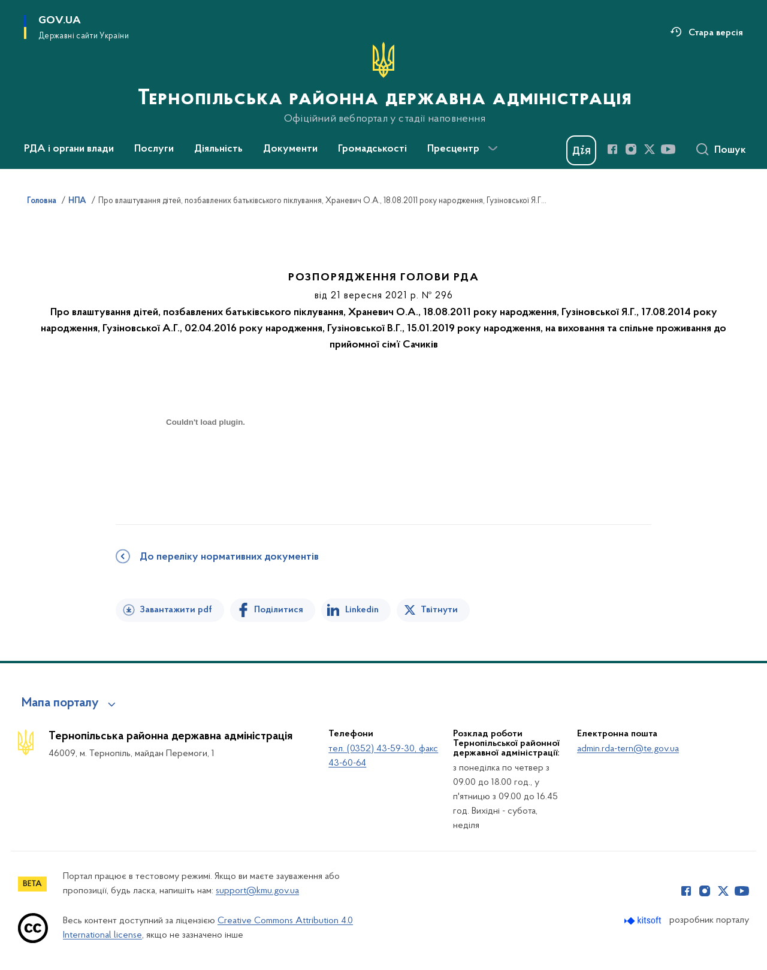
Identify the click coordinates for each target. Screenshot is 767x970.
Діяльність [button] (218, 149)
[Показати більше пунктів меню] (493, 149)
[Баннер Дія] (581, 150)
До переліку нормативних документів (229, 557)
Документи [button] (290, 149)
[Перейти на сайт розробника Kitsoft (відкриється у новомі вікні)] (643, 920)
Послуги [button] (154, 149)
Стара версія (716, 33)
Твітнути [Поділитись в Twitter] (439, 610)
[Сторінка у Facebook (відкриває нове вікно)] (612, 149)
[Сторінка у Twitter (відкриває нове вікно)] (649, 149)
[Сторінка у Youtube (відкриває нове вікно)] (668, 149)
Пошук (730, 150)
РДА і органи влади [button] (69, 149)
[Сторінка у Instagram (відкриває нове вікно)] (631, 149)
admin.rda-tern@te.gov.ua (628, 749)
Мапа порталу (60, 703)
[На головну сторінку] (383, 83)
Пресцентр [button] (453, 149)
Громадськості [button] (372, 149)
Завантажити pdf (176, 610)
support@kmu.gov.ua (257, 891)
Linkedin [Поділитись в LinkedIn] (362, 610)
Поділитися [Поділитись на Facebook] (278, 610)
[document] (205, 464)
